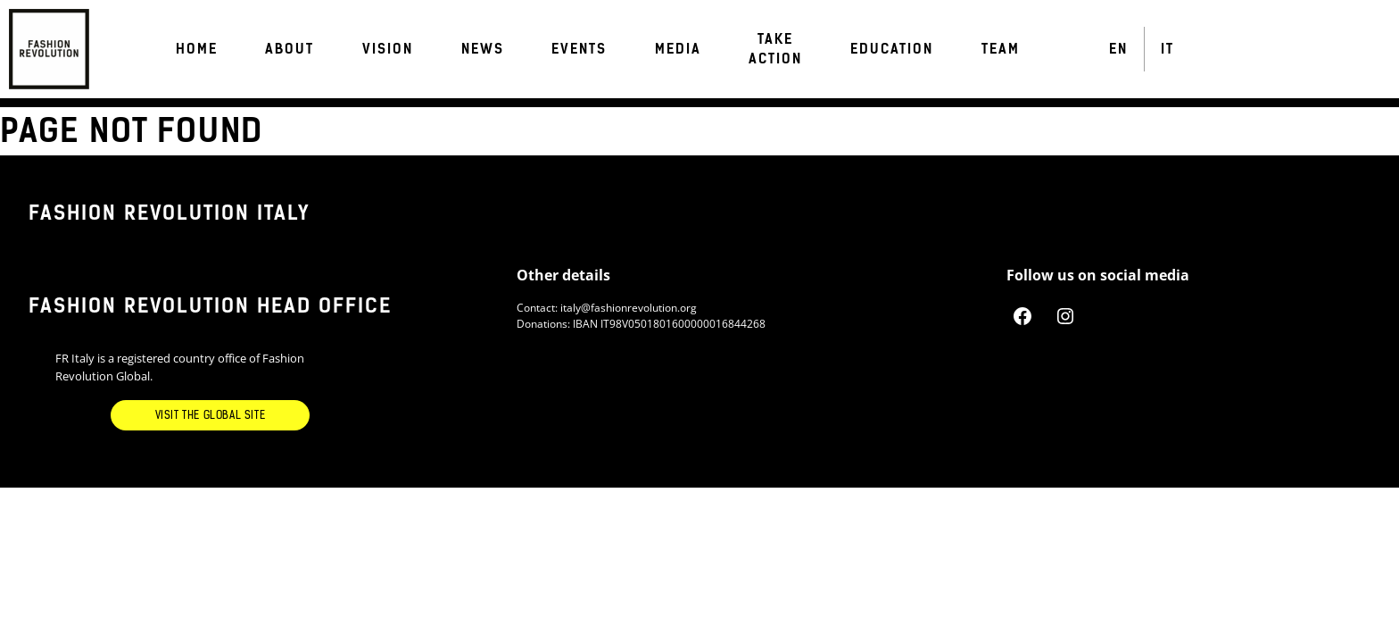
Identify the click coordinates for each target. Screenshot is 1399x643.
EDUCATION (891, 49)
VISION (387, 49)
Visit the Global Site (210, 415)
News (482, 49)
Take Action (775, 49)
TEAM (1000, 49)
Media (678, 49)
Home (197, 49)
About (289, 49)
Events (579, 49)
